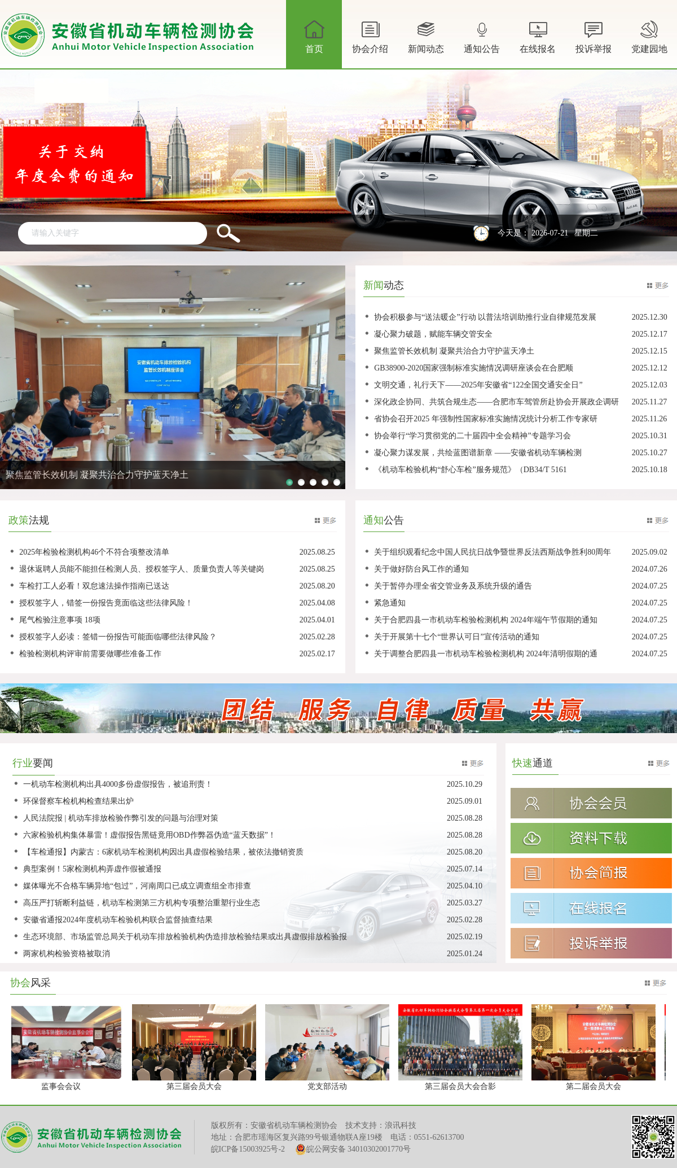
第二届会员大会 (595, 1086)
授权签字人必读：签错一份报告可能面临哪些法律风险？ (118, 637)
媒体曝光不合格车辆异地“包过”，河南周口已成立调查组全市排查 (137, 886)
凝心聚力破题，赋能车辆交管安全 (433, 334)
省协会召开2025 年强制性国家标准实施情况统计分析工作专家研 (485, 419)
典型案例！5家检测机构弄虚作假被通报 (92, 869)
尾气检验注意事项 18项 (59, 620)
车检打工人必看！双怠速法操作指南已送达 (94, 586)
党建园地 (649, 36)
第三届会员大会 (196, 1086)
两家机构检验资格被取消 (66, 953)
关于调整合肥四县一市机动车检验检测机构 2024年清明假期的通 (485, 654)
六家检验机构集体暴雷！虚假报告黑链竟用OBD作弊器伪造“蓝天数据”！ (149, 835)
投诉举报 (593, 36)
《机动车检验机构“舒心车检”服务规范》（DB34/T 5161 (470, 469)
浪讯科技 (400, 1125)
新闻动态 (426, 43)
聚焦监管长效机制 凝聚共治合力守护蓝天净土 (454, 351)
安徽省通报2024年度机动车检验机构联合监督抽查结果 (118, 920)
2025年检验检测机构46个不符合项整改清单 (94, 552)
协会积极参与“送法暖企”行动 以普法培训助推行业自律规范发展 (485, 317)
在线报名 (538, 36)
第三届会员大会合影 (462, 1086)
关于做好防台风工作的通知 (421, 569)
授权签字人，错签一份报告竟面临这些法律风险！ (106, 603)
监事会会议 (63, 1086)
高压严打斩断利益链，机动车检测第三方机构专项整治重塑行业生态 (141, 903)
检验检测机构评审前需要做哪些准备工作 (90, 654)
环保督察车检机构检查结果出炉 (78, 801)
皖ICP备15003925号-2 (248, 1149)
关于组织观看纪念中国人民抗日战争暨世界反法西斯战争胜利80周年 (492, 552)
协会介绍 (370, 43)
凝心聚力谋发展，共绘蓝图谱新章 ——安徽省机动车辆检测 (478, 452)
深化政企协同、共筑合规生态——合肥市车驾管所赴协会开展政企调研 (496, 402)
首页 (314, 36)
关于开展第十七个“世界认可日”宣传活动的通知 (456, 637)
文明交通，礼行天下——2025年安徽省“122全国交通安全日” (478, 385)
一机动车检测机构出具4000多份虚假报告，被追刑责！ (118, 784)
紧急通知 (390, 603)
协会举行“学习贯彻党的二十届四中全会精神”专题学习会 (472, 436)
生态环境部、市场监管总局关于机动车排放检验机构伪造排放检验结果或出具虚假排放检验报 (185, 936)
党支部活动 (329, 1086)
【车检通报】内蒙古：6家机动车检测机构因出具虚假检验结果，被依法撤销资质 (163, 852)
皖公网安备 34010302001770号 (353, 1149)
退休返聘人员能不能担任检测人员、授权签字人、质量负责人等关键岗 (141, 569)
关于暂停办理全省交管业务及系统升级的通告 (453, 586)
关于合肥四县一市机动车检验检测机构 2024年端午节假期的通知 (485, 620)
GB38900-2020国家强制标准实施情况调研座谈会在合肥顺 (473, 368)
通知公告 (482, 43)
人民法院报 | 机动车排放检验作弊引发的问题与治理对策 (120, 818)
